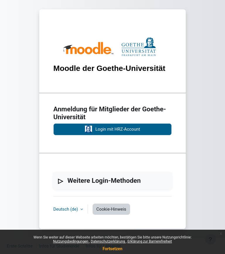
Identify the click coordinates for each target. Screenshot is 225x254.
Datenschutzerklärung (108, 241)
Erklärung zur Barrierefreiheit (149, 241)
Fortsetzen (112, 248)
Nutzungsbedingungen (71, 241)
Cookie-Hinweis (111, 209)
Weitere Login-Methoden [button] (104, 180)
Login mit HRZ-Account (112, 129)
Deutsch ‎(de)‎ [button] (66, 209)
